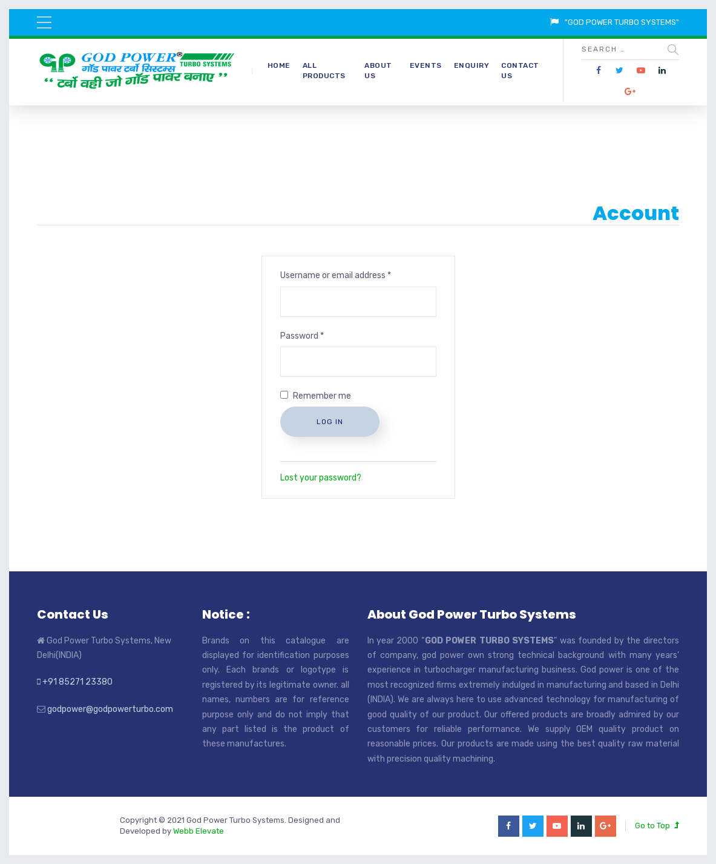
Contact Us (520, 70)
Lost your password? (320, 478)
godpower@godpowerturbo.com (110, 709)
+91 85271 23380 (77, 682)
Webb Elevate (198, 831)
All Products (324, 70)
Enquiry (472, 65)
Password (302, 336)
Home (279, 65)
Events (426, 65)
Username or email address (335, 275)
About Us (378, 70)
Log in (330, 421)
